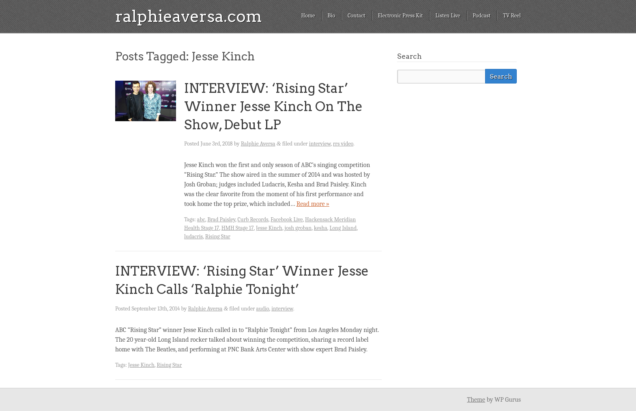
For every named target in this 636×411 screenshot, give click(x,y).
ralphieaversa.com (188, 16)
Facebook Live (287, 219)
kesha (320, 228)
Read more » (313, 204)
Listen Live (448, 15)
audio (262, 308)
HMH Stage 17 (237, 228)
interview (320, 143)
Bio (331, 15)
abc (201, 219)
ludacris (193, 236)
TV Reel (512, 15)
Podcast (482, 15)
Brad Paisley (221, 219)
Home (308, 15)
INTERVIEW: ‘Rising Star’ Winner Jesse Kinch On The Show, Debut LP (273, 106)
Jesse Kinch (269, 228)
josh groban (298, 228)
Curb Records (253, 219)
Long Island (343, 228)
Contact (356, 15)
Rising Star (217, 236)
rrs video (343, 143)
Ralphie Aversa (258, 143)
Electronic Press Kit (400, 15)
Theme (476, 399)
